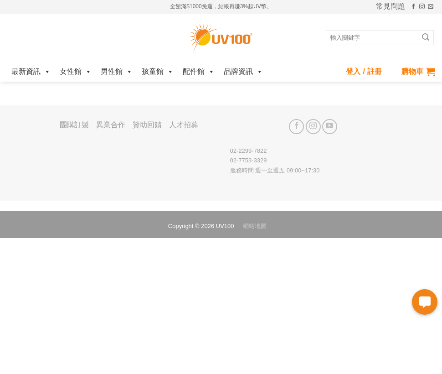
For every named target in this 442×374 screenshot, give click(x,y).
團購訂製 (74, 125)
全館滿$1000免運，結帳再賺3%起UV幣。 (221, 6)
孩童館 (158, 71)
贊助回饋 (147, 125)
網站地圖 (255, 226)
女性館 (76, 71)
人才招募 (183, 125)
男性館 (117, 71)
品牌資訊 (243, 71)
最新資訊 (31, 71)
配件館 (199, 71)
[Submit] (425, 38)
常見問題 (390, 6)
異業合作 (110, 125)
